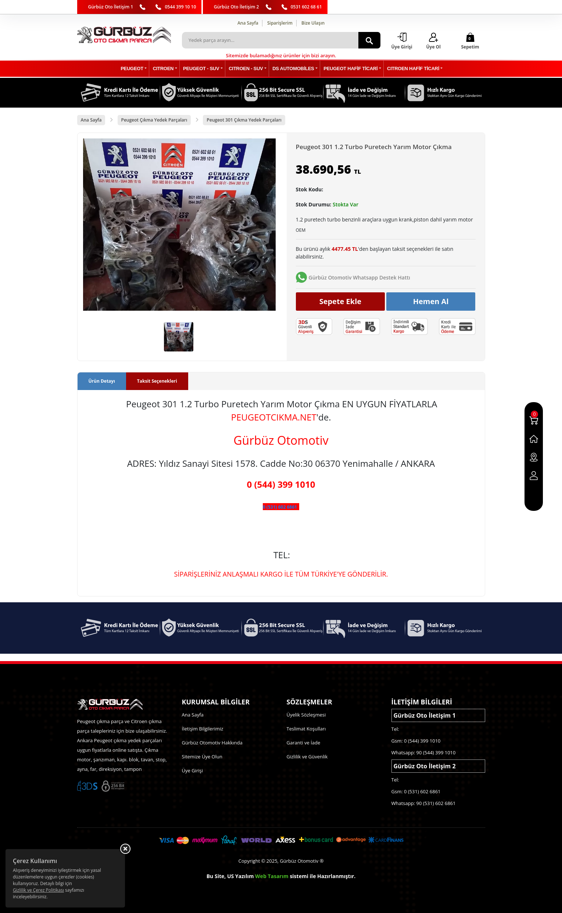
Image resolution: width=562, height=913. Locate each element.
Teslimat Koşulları (306, 728)
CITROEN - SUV (246, 69)
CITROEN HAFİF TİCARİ (412, 69)
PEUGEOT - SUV (202, 69)
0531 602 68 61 (306, 7)
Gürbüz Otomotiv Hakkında (212, 742)
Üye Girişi (192, 770)
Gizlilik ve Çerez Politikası (38, 890)
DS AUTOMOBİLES (293, 69)
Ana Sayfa (247, 23)
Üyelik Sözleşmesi (306, 714)
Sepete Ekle (340, 301)
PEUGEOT (133, 69)
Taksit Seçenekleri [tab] (157, 381)
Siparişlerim (280, 23)
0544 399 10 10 (180, 7)
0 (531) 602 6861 (280, 507)
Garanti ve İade (304, 742)
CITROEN (164, 69)
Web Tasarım (272, 876)
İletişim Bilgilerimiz (202, 728)
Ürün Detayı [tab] (102, 381)
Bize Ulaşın (313, 23)
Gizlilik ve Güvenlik (307, 756)
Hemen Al (431, 301)
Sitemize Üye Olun (202, 756)
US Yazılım (240, 876)
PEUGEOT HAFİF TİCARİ (350, 69)
